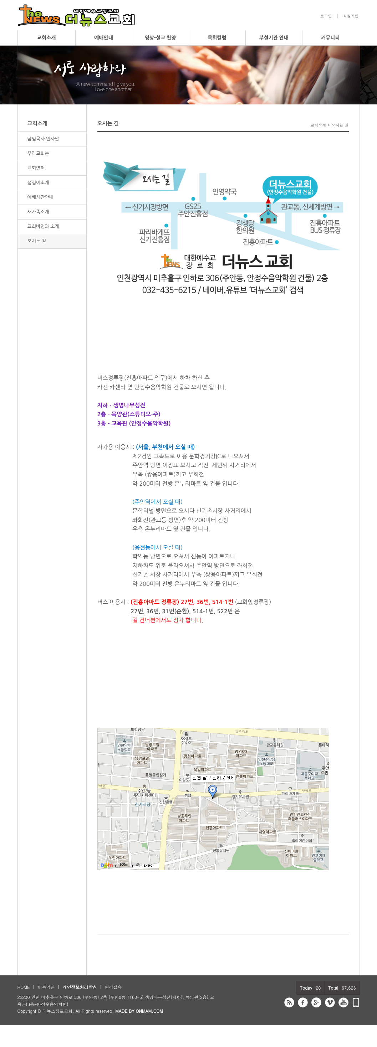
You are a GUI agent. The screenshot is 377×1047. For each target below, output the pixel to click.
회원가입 (351, 16)
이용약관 (46, 987)
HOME (23, 987)
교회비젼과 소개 (43, 226)
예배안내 (103, 37)
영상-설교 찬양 (160, 37)
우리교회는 (38, 153)
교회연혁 (36, 168)
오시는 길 (36, 241)
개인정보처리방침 (79, 987)
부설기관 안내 (274, 37)
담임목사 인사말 (43, 138)
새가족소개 (38, 212)
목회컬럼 (217, 37)
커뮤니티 (330, 37)
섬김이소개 (38, 182)
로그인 (326, 16)
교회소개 (46, 37)
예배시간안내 (40, 197)
